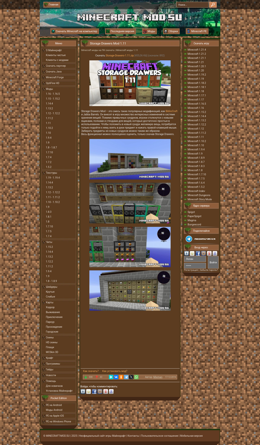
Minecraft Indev (196, 191)
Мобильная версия (191, 435)
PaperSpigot (194, 216)
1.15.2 (49, 246)
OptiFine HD (52, 83)
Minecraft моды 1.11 (127, 50)
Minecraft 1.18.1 (197, 87)
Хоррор (50, 307)
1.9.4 (48, 137)
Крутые (50, 291)
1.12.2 (49, 261)
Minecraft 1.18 (196, 91)
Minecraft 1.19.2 (197, 74)
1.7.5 (48, 231)
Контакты (133, 435)
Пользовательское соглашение (159, 435)
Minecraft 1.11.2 (197, 132)
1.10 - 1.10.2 (53, 202)
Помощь (51, 381)
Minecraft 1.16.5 (197, 103)
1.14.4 (49, 103)
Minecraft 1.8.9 (196, 157)
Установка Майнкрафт (59, 390)
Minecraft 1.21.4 (197, 49)
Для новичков (54, 385)
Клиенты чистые (56, 55)
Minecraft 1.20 (196, 70)
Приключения (54, 317)
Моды (49, 88)
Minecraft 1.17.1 (197, 95)
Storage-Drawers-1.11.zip (120, 55)
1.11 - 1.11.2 (53, 197)
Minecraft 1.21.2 (197, 53)
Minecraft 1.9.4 (196, 149)
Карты (49, 302)
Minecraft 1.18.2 (197, 83)
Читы (49, 242)
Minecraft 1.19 (196, 78)
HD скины (52, 342)
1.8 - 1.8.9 (51, 281)
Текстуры (51, 172)
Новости (51, 375)
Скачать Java (54, 71)
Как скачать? (91, 371)
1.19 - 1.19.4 (53, 177)
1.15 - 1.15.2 (53, 98)
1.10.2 (49, 128)
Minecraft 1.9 (195, 153)
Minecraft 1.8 (195, 170)
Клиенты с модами (57, 60)
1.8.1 (48, 216)
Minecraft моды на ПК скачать (97, 50)
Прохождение (54, 326)
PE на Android (54, 405)
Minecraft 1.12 (196, 128)
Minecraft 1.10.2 (197, 141)
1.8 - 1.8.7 (51, 147)
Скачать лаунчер (56, 65)
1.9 (47, 142)
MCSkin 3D (52, 352)
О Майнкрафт (54, 50)
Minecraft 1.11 (196, 137)
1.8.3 (48, 211)
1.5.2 (48, 167)
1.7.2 (48, 162)
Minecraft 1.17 (196, 99)
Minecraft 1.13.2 (197, 120)
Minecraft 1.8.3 (196, 166)
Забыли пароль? (209, 270)
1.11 (48, 123)
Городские (52, 331)
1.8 (47, 221)
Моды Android (54, 409)
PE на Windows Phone (58, 421)
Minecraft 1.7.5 (196, 178)
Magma (192, 220)
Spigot (191, 212)
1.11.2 (49, 118)
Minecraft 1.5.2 (196, 186)
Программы (53, 363)
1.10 (48, 132)
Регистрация (191, 270)
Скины (50, 337)
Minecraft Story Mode (200, 199)
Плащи (50, 347)
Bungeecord (194, 224)
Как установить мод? (114, 371)
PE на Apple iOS (55, 415)
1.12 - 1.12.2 (53, 113)
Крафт (49, 357)
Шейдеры (51, 286)
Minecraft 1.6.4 (196, 182)
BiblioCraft (171, 111)
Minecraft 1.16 (196, 107)
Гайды (49, 369)
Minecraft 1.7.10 (197, 174)
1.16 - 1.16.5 (53, 93)
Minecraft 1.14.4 (197, 116)
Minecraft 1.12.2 (197, 124)
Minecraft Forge (55, 77)
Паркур (50, 321)
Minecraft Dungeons (199, 195)
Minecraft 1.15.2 (197, 112)
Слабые (50, 296)
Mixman (157, 377)
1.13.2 (49, 108)
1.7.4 (48, 157)
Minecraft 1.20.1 (197, 66)
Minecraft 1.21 (196, 62)
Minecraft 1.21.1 (197, 58)
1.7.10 (49, 152)
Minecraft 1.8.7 (196, 162)
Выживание (53, 312)
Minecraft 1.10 (196, 145)
